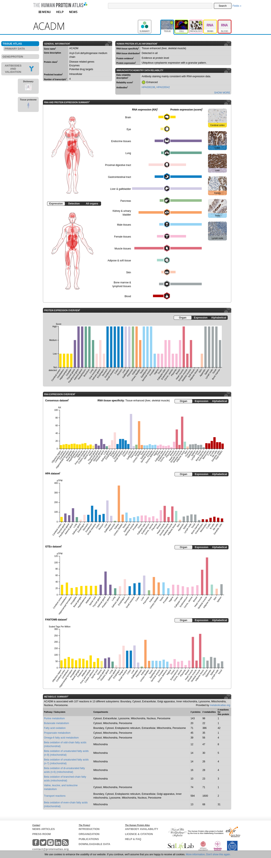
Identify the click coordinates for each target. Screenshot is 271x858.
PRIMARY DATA (15, 48)
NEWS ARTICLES (43, 829)
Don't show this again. (218, 854)
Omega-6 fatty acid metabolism (61, 737)
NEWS (73, 12)
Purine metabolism (54, 718)
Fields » (236, 5)
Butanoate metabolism (56, 723)
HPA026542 (163, 87)
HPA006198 (148, 87)
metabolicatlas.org (220, 705)
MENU (44, 12)
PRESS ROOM (41, 834)
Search (223, 5)
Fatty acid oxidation (55, 728)
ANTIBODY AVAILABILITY (141, 829)
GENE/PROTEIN (13, 56)
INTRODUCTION (89, 829)
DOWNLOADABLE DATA (94, 844)
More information (195, 854)
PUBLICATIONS (89, 839)
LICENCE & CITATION (139, 834)
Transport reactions (55, 795)
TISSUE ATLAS (12, 43)
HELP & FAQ (133, 839)
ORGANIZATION (89, 834)
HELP (60, 12)
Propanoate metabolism (57, 732)
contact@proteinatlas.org (50, 849)
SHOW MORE (222, 92)
